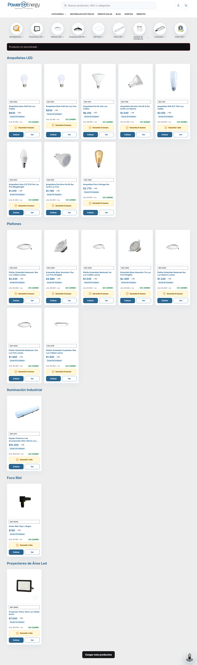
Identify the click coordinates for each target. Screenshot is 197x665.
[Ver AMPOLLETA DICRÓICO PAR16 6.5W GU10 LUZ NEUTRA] (135, 81)
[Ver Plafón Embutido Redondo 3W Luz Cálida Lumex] (98, 247)
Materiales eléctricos (82, 14)
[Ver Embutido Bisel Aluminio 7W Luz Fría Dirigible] (135, 247)
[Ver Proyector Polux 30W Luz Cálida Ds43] (24, 586)
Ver (32, 134)
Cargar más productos (98, 654)
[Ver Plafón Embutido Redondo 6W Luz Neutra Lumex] (173, 247)
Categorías (59, 14)
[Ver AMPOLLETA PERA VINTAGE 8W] (98, 159)
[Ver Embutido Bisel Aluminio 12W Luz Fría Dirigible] (61, 247)
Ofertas (128, 14)
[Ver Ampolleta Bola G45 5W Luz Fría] (61, 81)
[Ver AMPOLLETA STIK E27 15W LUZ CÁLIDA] (173, 81)
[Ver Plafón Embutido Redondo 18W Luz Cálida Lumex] (24, 247)
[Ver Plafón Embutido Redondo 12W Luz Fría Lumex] (24, 325)
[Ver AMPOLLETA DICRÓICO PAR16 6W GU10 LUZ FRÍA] (61, 159)
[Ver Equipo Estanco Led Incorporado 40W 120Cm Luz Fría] (24, 413)
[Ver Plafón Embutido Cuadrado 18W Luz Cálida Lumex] (61, 325)
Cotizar (16, 134)
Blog (118, 14)
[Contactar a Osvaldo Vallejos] (189, 657)
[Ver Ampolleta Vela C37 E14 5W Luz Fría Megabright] (24, 159)
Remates (141, 14)
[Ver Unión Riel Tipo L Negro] (24, 501)
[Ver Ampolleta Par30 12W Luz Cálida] (98, 81)
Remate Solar (105, 14)
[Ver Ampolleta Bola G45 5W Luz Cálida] (24, 81)
